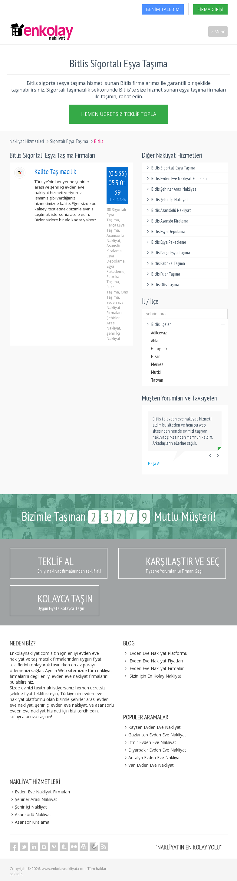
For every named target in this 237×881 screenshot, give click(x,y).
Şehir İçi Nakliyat (28, 807)
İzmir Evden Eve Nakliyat (149, 742)
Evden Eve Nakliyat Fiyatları (156, 661)
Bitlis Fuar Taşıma (162, 274)
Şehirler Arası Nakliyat (34, 799)
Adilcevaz (159, 333)
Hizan (155, 356)
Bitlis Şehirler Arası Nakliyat (170, 189)
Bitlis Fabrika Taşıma (165, 263)
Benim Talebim (162, 9)
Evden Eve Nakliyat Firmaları (157, 668)
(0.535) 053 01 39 (117, 186)
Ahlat (155, 340)
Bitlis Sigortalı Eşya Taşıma (170, 168)
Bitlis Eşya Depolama (165, 231)
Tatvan (157, 380)
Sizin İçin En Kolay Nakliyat (155, 676)
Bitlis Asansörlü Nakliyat (168, 210)
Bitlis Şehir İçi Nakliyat (166, 200)
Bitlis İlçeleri (185, 324)
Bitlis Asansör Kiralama (166, 221)
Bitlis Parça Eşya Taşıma (167, 253)
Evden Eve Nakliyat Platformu (158, 653)
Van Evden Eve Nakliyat (148, 765)
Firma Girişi (210, 9)
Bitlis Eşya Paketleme (165, 242)
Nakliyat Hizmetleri (27, 141)
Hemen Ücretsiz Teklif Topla (118, 115)
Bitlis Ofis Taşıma (162, 284)
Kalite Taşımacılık (55, 171)
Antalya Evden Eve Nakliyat (152, 757)
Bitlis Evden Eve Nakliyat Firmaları (176, 178)
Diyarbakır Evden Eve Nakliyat (154, 750)
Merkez (157, 364)
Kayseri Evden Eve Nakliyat (152, 727)
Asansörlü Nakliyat (30, 814)
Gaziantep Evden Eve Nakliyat (154, 735)
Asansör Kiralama (30, 822)
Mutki (156, 372)
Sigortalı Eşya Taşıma (69, 141)
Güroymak (159, 348)
